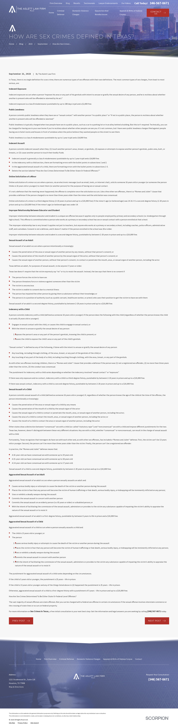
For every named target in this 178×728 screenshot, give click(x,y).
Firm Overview (56, 3)
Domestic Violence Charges (88, 659)
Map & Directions (16, 687)
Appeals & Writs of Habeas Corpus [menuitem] (131, 13)
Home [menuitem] (51, 12)
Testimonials (89, 3)
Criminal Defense (66, 659)
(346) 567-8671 (158, 679)
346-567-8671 (159, 3)
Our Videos (126, 3)
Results (76, 3)
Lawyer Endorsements (108, 3)
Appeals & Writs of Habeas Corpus (117, 659)
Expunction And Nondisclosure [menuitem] (101, 13)
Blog (68, 3)
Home (38, 659)
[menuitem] (12, 722)
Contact (138, 659)
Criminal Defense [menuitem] (60, 13)
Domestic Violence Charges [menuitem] (80, 13)
